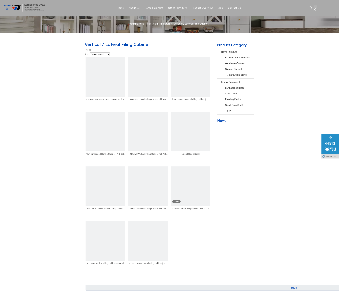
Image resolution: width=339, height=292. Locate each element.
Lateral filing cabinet (191, 154)
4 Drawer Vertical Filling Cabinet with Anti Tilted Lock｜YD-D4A (148, 208)
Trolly (228, 111)
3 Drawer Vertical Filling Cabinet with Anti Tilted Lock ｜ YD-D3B (148, 99)
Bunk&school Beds (234, 88)
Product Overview (203, 7)
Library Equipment (230, 82)
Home (121, 7)
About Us (134, 7)
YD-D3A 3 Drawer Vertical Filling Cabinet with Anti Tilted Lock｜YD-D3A (105, 208)
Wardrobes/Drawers (235, 63)
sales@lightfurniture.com (332, 156)
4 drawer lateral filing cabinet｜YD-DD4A (190, 208)
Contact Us (235, 7)
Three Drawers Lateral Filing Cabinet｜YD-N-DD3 (148, 263)
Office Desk (231, 93)
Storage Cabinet (233, 69)
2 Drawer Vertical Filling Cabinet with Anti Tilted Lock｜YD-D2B (105, 263)
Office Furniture (178, 7)
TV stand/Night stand (236, 75)
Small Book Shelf (234, 105)
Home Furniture (154, 7)
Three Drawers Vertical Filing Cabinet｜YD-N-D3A (190, 99)
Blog (221, 7)
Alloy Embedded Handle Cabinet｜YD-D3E (105, 154)
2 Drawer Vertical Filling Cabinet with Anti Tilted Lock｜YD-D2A (148, 154)
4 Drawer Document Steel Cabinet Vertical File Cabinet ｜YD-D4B (105, 99)
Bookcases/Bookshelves (237, 57)
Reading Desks (233, 99)
